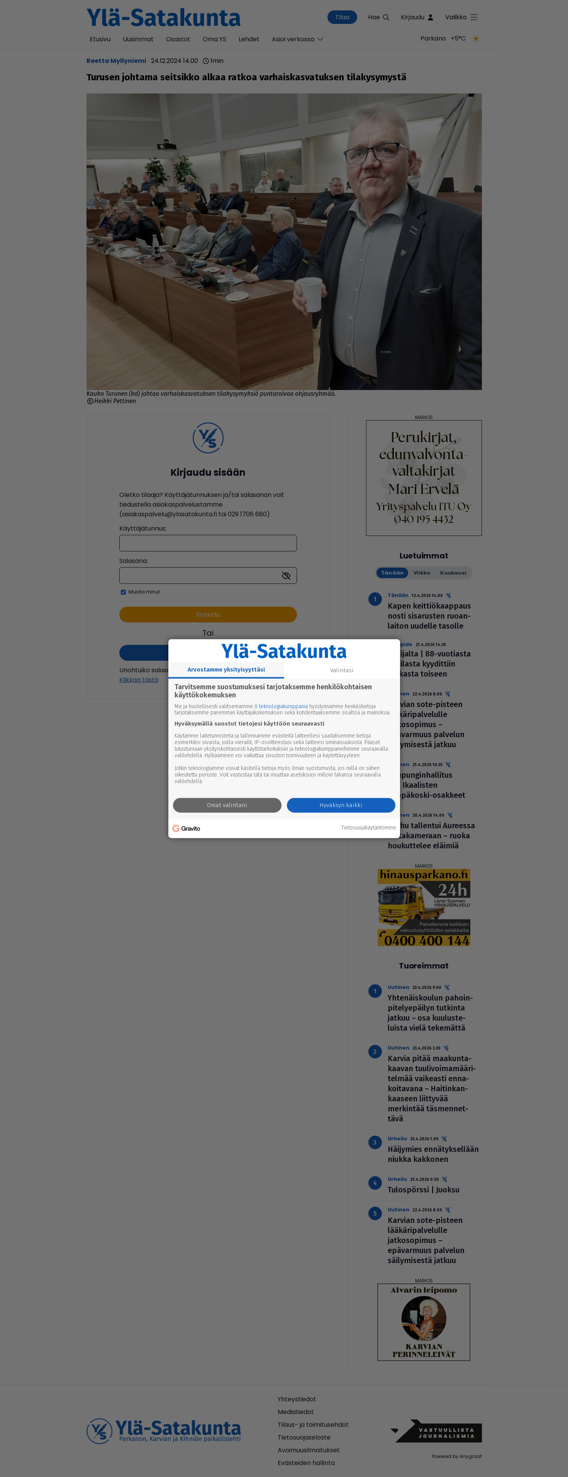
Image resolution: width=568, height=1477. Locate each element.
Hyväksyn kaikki (341, 805)
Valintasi (342, 670)
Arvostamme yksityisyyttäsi (226, 669)
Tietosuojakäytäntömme (368, 828)
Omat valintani (227, 805)
